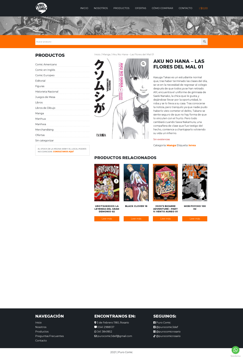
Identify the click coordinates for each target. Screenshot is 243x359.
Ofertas (140, 8)
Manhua (40, 118)
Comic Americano (46, 64)
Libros (39, 102)
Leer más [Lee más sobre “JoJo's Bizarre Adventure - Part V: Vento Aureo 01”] (165, 218)
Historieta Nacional (46, 91)
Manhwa (40, 124)
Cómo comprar (162, 8)
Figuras (39, 86)
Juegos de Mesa (45, 97)
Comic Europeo (45, 75)
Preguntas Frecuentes (49, 336)
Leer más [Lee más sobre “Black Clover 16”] (136, 218)
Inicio (84, 8)
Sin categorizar (44, 140)
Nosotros (101, 8)
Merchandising (44, 129)
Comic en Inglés (45, 69)
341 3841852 (103, 331)
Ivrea (192, 145)
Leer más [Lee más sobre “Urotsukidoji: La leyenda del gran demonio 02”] (107, 218)
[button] (143, 64)
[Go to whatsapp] (235, 350)
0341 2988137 (104, 327)
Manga (39, 113)
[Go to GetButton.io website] (236, 356)
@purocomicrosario (167, 331)
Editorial (40, 80)
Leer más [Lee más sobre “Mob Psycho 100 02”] (195, 218)
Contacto (185, 8)
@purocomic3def (165, 327)
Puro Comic (162, 322)
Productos (121, 8)
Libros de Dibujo (45, 107)
